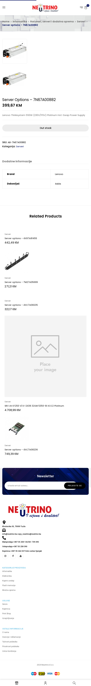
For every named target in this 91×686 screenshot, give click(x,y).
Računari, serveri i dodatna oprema (52, 21)
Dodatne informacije (17, 161)
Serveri (81, 21)
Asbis (58, 183)
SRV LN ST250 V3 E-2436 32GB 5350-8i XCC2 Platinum (34, 405)
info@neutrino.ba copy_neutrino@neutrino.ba (21, 534)
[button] (85, 7)
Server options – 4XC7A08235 (21, 304)
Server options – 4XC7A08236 (21, 449)
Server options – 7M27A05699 (21, 282)
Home (5, 21)
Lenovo (59, 174)
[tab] (17, 162)
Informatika (20, 21)
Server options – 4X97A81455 (21, 238)
